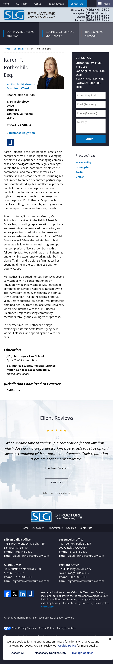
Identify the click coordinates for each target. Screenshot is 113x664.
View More (57, 482)
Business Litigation (22, 133)
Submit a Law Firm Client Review (56, 493)
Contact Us (77, 3)
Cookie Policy (46, 628)
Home (6, 3)
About (37, 3)
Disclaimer (38, 528)
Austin (80, 172)
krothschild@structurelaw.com (27, 84)
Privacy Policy (55, 528)
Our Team (21, 3)
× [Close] (110, 639)
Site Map (71, 528)
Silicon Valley (83, 162)
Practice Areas (56, 3)
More (107, 3)
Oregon (80, 176)
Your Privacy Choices (20, 628)
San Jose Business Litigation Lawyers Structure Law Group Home (29, 15)
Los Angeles (83, 167)
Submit (90, 138)
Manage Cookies (66, 628)
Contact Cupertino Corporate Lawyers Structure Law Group (86, 15)
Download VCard (18, 88)
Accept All (17, 652)
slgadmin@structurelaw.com (31, 555)
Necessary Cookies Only (50, 652)
